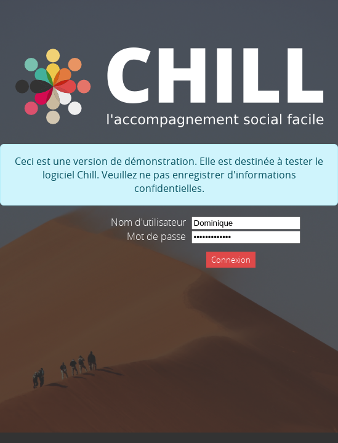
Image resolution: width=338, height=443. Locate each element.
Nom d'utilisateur (148, 222)
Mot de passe (156, 236)
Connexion (231, 259)
